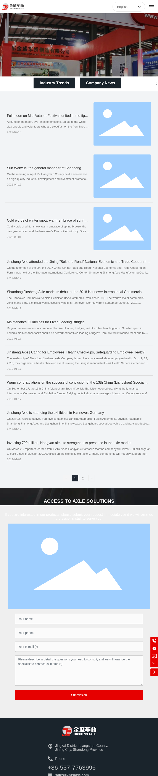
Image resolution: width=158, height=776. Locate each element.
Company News (100, 83)
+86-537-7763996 (72, 767)
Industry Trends (54, 83)
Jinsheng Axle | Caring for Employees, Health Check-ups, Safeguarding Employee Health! (76, 352)
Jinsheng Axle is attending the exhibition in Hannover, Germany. (56, 413)
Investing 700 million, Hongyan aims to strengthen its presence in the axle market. (69, 443)
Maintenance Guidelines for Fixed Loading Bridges (45, 322)
